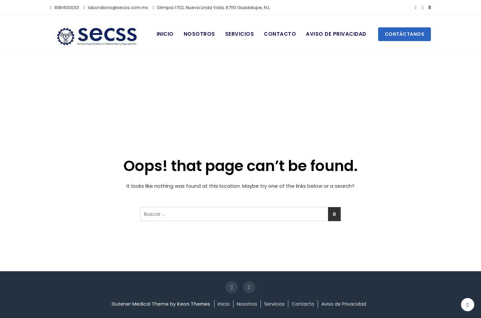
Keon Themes (193, 304)
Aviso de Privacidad (336, 33)
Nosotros (199, 33)
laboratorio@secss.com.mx (116, 7)
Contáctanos (405, 34)
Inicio (165, 33)
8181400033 (64, 7)
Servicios (239, 33)
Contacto (280, 33)
